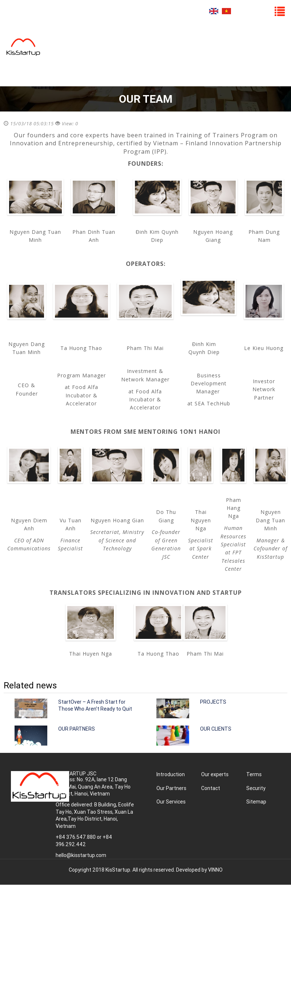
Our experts (214, 774)
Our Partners (171, 788)
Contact (210, 788)
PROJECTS (213, 702)
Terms (254, 774)
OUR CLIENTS (215, 729)
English (213, 11)
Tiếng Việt (226, 11)
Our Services (171, 801)
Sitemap (256, 801)
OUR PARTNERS (76, 729)
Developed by (199, 870)
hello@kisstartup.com (81, 855)
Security (256, 788)
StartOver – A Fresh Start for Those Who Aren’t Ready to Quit (95, 705)
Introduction (170, 774)
